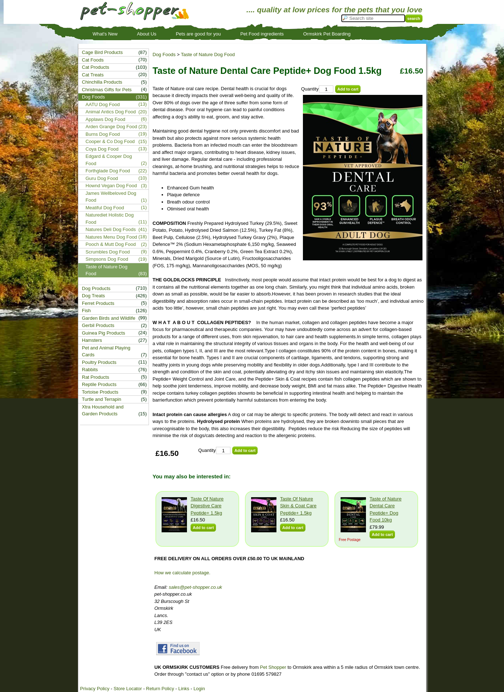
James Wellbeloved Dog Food (111, 196)
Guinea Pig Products (103, 333)
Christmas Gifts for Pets (107, 89)
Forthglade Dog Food (108, 170)
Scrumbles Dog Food (108, 252)
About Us (146, 34)
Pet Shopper (273, 667)
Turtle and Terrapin (101, 399)
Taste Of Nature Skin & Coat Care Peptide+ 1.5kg (298, 506)
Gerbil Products (98, 325)
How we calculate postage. (182, 572)
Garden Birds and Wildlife (108, 318)
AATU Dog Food (103, 104)
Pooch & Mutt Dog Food (111, 244)
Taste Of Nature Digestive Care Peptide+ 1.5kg (207, 506)
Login (199, 688)
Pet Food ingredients (262, 34)
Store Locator (127, 688)
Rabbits (90, 369)
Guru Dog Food (102, 178)
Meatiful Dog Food (105, 207)
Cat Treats (93, 74)
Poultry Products (99, 362)
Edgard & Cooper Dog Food (109, 160)
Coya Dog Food (102, 149)
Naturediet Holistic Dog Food (110, 218)
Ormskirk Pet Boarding (327, 34)
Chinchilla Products (102, 82)
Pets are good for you (198, 34)
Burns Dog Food (103, 134)
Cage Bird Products (102, 52)
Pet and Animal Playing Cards (106, 351)
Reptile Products (99, 384)
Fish (86, 310)
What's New (105, 34)
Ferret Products (98, 303)
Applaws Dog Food (105, 119)
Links (183, 688)
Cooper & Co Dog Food (110, 141)
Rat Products (95, 377)
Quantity (309, 89)
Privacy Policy (94, 688)
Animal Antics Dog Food (111, 111)
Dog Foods (164, 54)
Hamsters (92, 340)
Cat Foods (93, 60)
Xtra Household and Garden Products (103, 410)
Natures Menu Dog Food (111, 237)
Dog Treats (93, 295)
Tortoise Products (100, 392)
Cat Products (95, 67)
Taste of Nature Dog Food (208, 54)
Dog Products (96, 288)
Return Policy (160, 688)
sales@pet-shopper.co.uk (195, 587)
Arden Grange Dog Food (111, 126)
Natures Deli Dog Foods (111, 229)
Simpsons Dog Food (107, 259)
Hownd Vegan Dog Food (111, 185)
